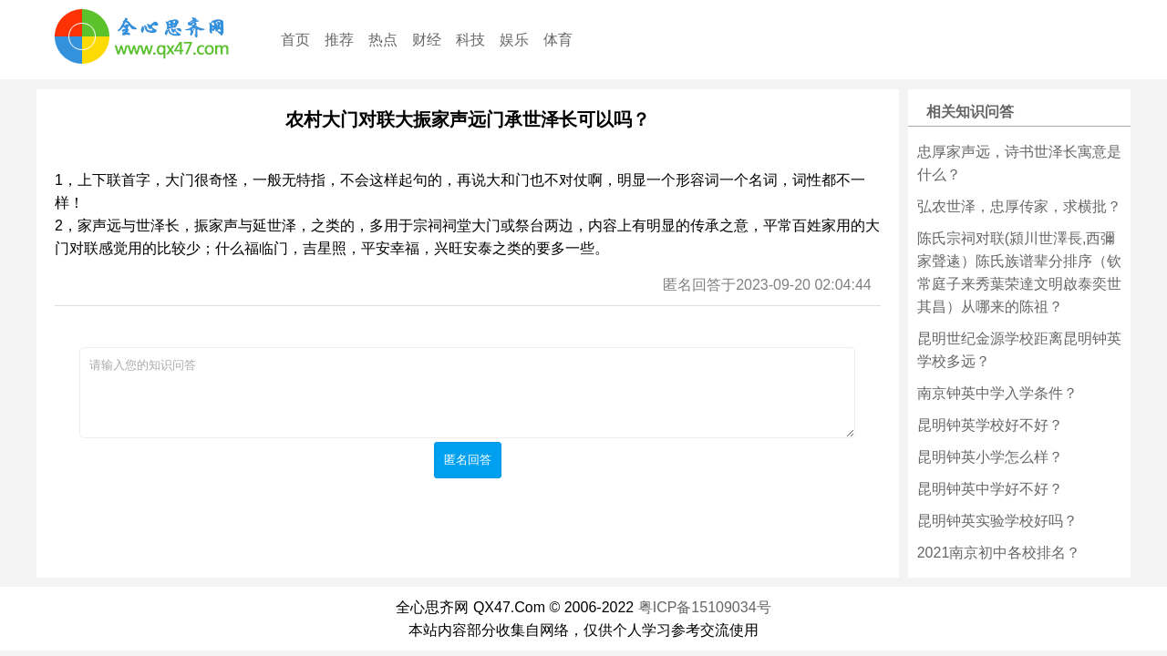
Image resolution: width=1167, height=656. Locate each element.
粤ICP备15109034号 (704, 607)
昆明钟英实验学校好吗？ (997, 520)
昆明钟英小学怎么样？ (990, 457)
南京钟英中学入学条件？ (997, 393)
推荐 (339, 39)
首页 (295, 39)
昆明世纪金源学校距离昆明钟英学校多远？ (1019, 350)
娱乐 (514, 39)
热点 (383, 39)
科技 (470, 39)
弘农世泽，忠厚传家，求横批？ (1019, 206)
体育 (558, 39)
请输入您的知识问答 (467, 392)
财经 (426, 39)
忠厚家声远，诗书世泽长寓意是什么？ (1019, 163)
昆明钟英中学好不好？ (990, 489)
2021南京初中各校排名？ (999, 552)
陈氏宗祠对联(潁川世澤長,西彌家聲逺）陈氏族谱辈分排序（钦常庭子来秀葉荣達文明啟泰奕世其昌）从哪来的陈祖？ (1019, 272)
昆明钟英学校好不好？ (990, 425)
